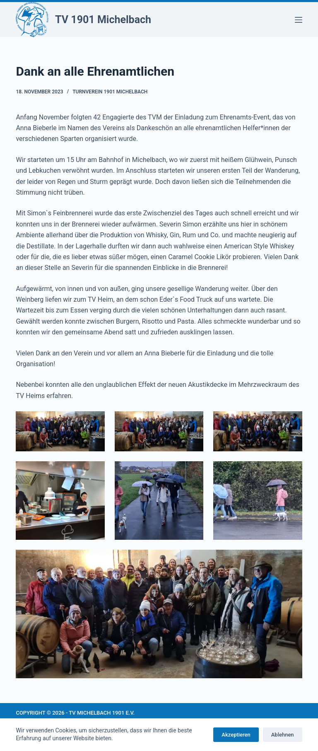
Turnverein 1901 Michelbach (109, 92)
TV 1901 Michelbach (103, 20)
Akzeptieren (236, 735)
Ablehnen (282, 735)
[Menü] (298, 20)
